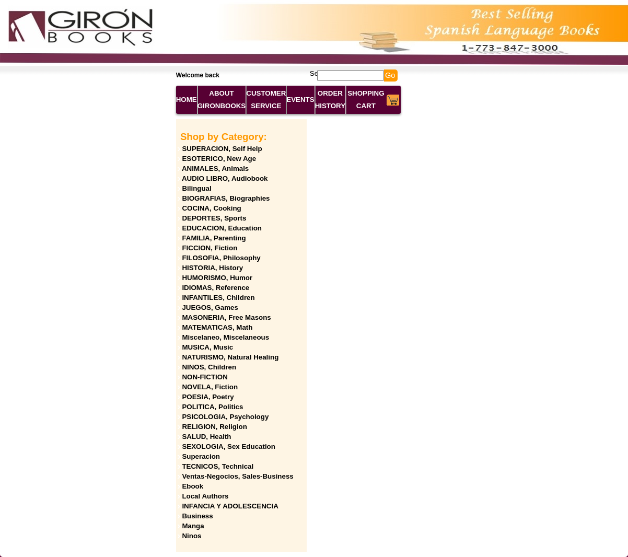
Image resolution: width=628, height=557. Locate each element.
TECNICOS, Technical (217, 466)
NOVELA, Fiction (210, 387)
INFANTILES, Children (218, 297)
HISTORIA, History (212, 268)
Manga (193, 526)
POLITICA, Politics (212, 407)
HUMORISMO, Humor (217, 278)
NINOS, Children (209, 367)
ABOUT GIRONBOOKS (221, 99)
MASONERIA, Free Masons (226, 317)
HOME (186, 99)
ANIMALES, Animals (215, 168)
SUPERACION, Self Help (222, 149)
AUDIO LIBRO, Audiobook (225, 178)
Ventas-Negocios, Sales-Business (237, 476)
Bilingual (196, 188)
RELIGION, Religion (214, 427)
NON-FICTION (204, 377)
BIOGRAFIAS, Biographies (226, 198)
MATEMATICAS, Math (217, 327)
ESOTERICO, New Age (219, 159)
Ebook (192, 486)
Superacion (201, 456)
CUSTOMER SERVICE (266, 99)
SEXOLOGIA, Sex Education (228, 446)
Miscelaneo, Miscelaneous (225, 337)
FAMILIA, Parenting (214, 238)
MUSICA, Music (207, 347)
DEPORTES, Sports (214, 218)
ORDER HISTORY (330, 99)
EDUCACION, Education (222, 228)
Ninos (191, 536)
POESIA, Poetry (208, 397)
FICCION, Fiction (209, 248)
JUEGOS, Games (210, 307)
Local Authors (205, 496)
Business (197, 516)
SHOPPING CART (365, 99)
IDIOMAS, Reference (215, 288)
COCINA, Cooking (211, 208)
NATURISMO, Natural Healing (230, 357)
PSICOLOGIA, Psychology (225, 417)
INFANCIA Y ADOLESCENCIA (230, 506)
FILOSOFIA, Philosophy (221, 258)
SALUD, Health (206, 436)
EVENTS (300, 99)
